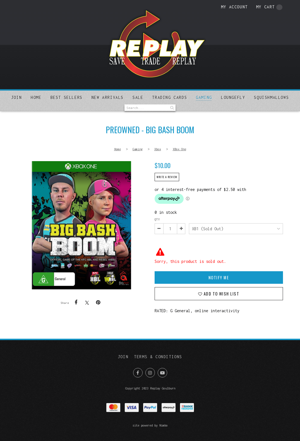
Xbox (157, 149)
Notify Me (218, 277)
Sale (138, 97)
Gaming (204, 97)
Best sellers (67, 97)
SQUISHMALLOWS (271, 97)
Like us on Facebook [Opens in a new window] (138, 372)
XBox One (179, 149)
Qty (157, 219)
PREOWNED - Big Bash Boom (81, 225)
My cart (269, 7)
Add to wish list (220, 294)
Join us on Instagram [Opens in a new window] (150, 372)
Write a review (167, 177)
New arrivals (108, 97)
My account (234, 6)
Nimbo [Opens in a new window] (163, 425)
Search (171, 108)
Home (36, 97)
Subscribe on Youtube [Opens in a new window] (162, 372)
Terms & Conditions (158, 356)
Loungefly (233, 97)
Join (16, 97)
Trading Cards (169, 97)
